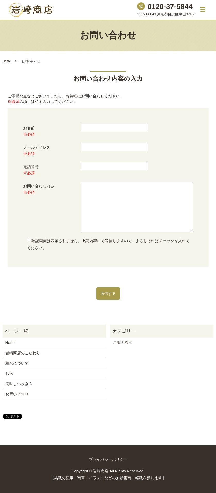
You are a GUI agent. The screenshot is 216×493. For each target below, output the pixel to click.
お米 (9, 373)
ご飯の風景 (122, 342)
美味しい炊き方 (18, 384)
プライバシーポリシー (108, 459)
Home (7, 61)
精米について (17, 363)
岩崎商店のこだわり (22, 353)
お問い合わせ (17, 394)
